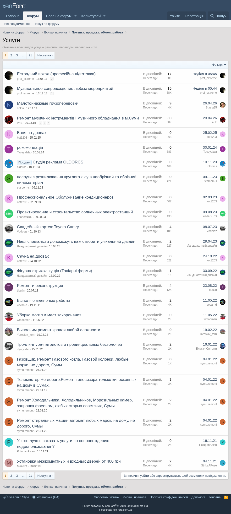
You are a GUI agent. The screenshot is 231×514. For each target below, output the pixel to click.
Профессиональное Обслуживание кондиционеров (65, 197)
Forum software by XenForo (115, 505)
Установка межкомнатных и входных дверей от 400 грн (69, 461)
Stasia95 (211, 107)
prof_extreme (25, 79)
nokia (20, 108)
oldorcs (21, 167)
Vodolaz (22, 231)
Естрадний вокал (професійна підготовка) (56, 74)
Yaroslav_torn (25, 334)
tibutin (21, 290)
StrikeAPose (209, 465)
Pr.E (19, 122)
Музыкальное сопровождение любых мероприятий (65, 88)
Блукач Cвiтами (206, 348)
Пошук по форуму (46, 24)
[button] (75, 15)
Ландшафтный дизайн (32, 246)
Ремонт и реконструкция (40, 285)
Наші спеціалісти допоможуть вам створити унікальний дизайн (76, 241)
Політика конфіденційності (169, 497)
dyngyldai (23, 349)
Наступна (44, 55)
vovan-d (22, 305)
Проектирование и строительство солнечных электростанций (75, 212)
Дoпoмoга (198, 497)
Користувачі (91, 16)
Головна (13, 16)
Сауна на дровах (33, 256)
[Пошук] (218, 15)
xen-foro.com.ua (122, 509)
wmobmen (23, 320)
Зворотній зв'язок (106, 497)
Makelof (22, 466)
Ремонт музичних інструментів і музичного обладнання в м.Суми (78, 118)
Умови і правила (134, 497)
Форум (33, 16)
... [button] (23, 55)
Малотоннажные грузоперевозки (47, 103)
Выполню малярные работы (43, 300)
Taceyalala (24, 152)
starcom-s (23, 187)
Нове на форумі (59, 16)
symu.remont (25, 370)
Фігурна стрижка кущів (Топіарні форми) (54, 271)
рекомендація (30, 147)
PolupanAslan (26, 451)
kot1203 (22, 137)
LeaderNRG (24, 217)
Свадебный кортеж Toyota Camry (48, 227)
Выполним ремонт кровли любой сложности (58, 330)
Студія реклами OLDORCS (58, 162)
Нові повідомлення (16, 24)
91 (30, 55)
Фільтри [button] (218, 64)
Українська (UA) (46, 497)
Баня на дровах (31, 132)
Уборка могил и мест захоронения (49, 315)
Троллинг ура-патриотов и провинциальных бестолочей (69, 344)
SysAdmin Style (16, 497)
